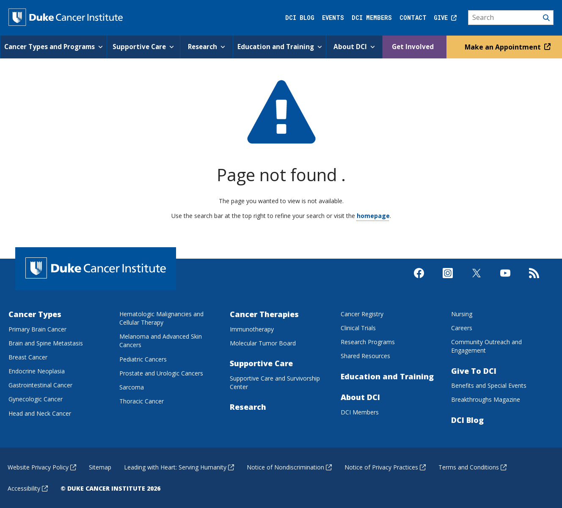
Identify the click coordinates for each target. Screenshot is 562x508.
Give (445, 18)
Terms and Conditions (472, 467)
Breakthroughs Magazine (485, 399)
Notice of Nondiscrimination (289, 467)
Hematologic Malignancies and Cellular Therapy (161, 317)
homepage (373, 216)
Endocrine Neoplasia (36, 371)
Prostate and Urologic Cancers (161, 373)
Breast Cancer (27, 357)
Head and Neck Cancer (39, 413)
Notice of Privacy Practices (385, 467)
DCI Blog (299, 18)
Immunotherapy (252, 329)
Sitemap (100, 467)
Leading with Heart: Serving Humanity (179, 467)
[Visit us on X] (476, 280)
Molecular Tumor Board (263, 343)
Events (333, 18)
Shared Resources (365, 356)
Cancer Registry (362, 313)
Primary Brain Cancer (37, 329)
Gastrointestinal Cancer (40, 385)
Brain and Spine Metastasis (45, 343)
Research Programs (368, 342)
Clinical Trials (358, 328)
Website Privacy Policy (42, 467)
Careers (461, 328)
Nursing (461, 313)
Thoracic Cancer (141, 401)
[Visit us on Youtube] (505, 280)
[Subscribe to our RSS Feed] (534, 280)
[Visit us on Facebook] (419, 280)
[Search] (511, 17)
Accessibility (28, 488)
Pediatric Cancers (143, 359)
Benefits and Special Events (488, 385)
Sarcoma (131, 387)
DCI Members (372, 18)
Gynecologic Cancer (35, 399)
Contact (413, 18)
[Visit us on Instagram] (448, 280)
